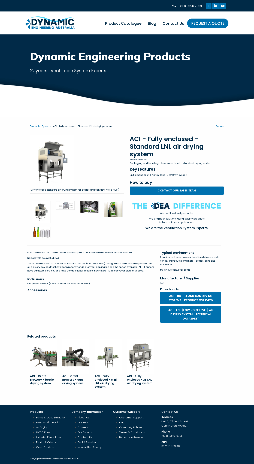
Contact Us (173, 23)
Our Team (84, 422)
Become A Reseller (131, 437)
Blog (152, 23)
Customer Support (131, 417)
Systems (47, 126)
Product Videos (46, 442)
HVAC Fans (43, 432)
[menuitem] (123, 25)
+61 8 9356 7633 (190, 6)
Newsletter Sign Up (90, 447)
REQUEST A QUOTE (207, 23)
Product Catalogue (123, 23)
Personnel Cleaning (48, 422)
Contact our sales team (177, 190)
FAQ (121, 422)
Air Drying (42, 427)
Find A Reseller (87, 442)
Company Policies (131, 427)
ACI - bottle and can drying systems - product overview (190, 298)
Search (220, 126)
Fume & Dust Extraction (51, 417)
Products (35, 126)
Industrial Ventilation (49, 437)
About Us (83, 417)
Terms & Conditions (132, 432)
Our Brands (85, 432)
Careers (83, 427)
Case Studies (45, 447)
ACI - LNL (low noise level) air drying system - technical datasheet (190, 314)
